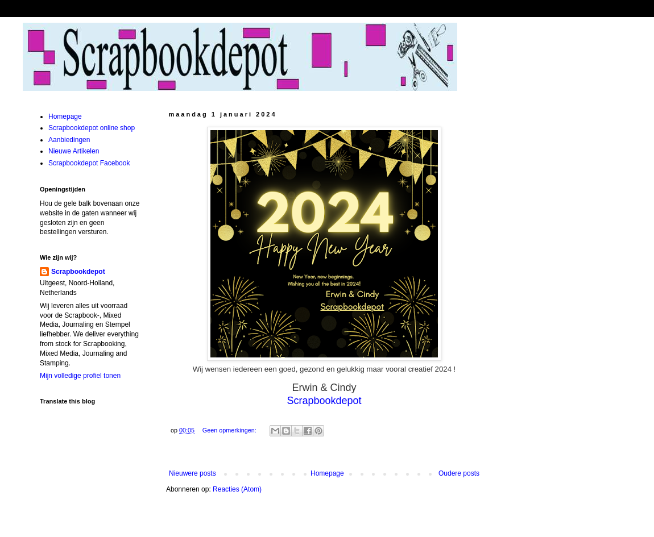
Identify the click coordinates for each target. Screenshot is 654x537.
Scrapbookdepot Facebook (89, 163)
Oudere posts (458, 473)
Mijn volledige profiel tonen (80, 376)
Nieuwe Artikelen (73, 151)
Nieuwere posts (192, 473)
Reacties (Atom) (237, 489)
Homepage (327, 473)
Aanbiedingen (69, 140)
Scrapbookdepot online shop (91, 128)
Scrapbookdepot (78, 272)
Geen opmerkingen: (230, 430)
